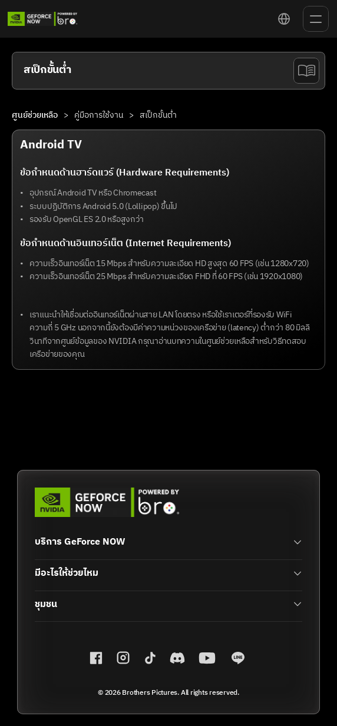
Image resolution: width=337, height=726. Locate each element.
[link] (43, 19)
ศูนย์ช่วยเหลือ (35, 115)
